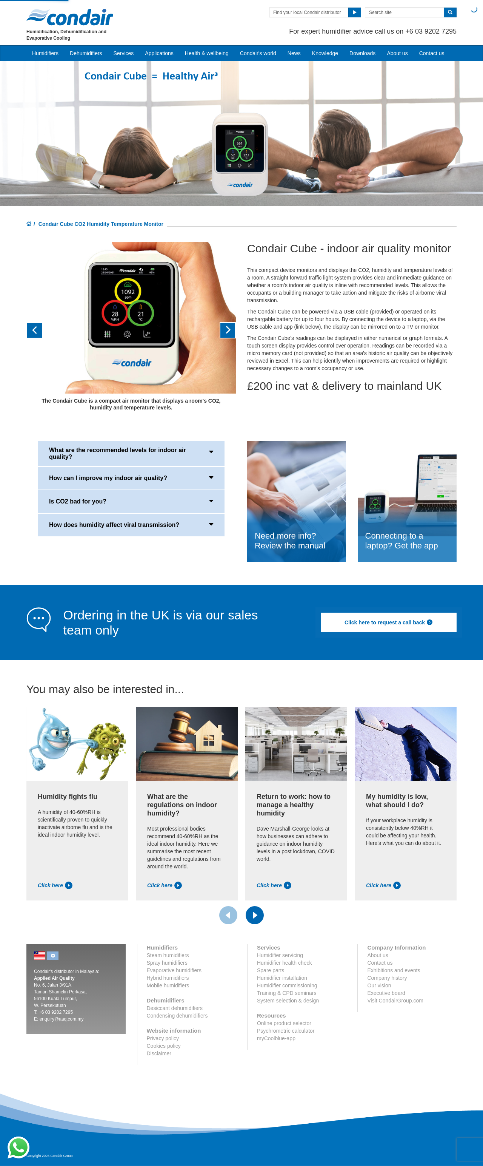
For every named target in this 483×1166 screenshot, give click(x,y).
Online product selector (284, 1023)
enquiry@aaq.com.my (62, 1019)
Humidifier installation (282, 978)
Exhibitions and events (393, 970)
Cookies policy (164, 1046)
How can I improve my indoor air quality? (131, 477)
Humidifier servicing (280, 955)
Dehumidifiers (86, 53)
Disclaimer (159, 1053)
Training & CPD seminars (286, 993)
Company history (387, 978)
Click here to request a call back (389, 622)
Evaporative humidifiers (174, 970)
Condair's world (258, 53)
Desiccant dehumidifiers (175, 1008)
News (294, 53)
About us (397, 53)
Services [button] (124, 53)
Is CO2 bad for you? (131, 501)
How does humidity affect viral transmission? (131, 524)
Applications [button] (159, 53)
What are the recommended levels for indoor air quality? (131, 453)
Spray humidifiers (167, 963)
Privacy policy (163, 1038)
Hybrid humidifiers (168, 978)
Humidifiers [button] (45, 53)
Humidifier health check (284, 963)
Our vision (379, 985)
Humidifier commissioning (287, 985)
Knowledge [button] (325, 53)
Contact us (432, 53)
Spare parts (270, 970)
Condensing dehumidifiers (177, 1016)
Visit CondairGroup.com (395, 1001)
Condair (69, 17)
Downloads (362, 53)
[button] (42, 330)
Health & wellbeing (207, 53)
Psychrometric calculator (286, 1031)
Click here (55, 885)
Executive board (386, 993)
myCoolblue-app (276, 1038)
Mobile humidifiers (168, 985)
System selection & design (288, 1001)
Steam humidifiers (168, 955)
